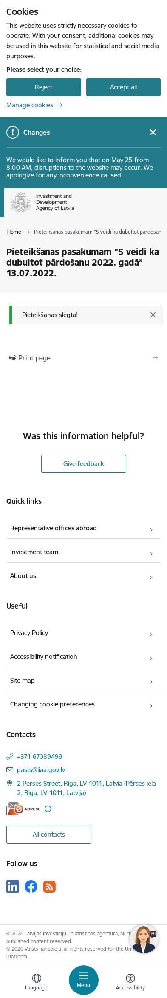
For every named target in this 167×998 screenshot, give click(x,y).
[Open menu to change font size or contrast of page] (130, 983)
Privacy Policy (29, 633)
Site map (22, 680)
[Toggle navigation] (84, 980)
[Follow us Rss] (49, 887)
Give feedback (83, 464)
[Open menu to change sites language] (36, 983)
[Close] (152, 315)
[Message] (86, 315)
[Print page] (83, 358)
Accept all (123, 87)
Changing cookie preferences (52, 704)
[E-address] (23, 809)
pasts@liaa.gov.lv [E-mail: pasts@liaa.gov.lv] (41, 770)
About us (23, 576)
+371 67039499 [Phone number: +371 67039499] (39, 756)
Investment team (34, 552)
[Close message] (153, 132)
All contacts (49, 834)
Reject (43, 87)
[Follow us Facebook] (31, 886)
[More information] (48, 809)
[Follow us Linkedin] (12, 886)
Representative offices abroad (53, 528)
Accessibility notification (43, 656)
